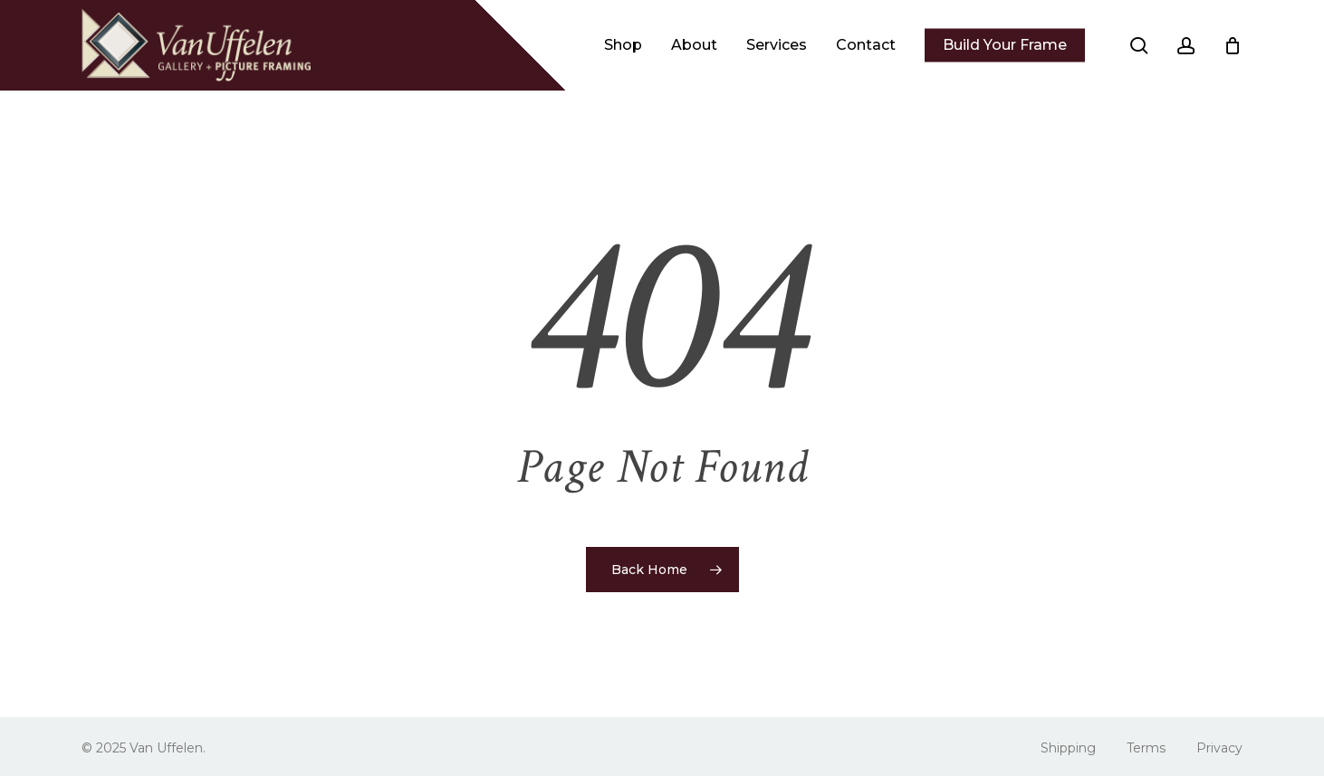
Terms (1146, 748)
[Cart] (1232, 45)
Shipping (1068, 748)
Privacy (1219, 748)
